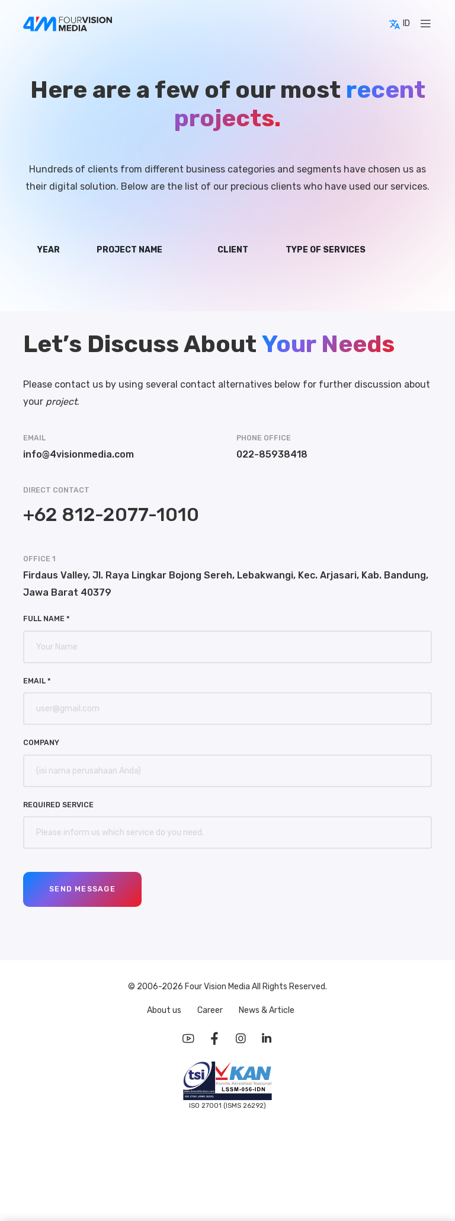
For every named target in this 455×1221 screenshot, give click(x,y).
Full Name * (46, 618)
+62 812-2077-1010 (111, 514)
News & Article (266, 1010)
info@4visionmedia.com (78, 454)
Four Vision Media (218, 987)
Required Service (58, 804)
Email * (37, 680)
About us (165, 1010)
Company (41, 742)
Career (211, 1010)
